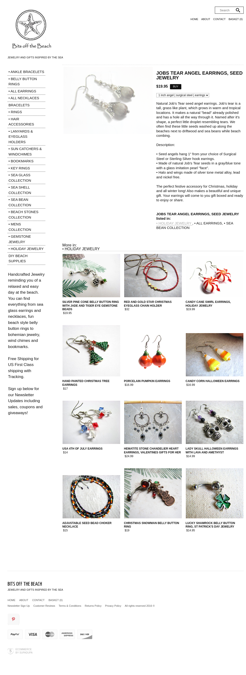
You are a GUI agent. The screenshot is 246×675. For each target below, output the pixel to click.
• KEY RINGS (19, 168)
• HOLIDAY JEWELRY (26, 249)
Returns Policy (93, 605)
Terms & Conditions (70, 605)
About (205, 19)
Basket (236, 19)
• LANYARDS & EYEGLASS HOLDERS (20, 136)
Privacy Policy (113, 605)
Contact (219, 19)
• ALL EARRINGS (22, 91)
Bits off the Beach (25, 584)
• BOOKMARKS (21, 161)
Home (194, 19)
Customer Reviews (44, 605)
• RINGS (15, 112)
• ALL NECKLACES (23, 98)
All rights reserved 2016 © (140, 605)
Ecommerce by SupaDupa (24, 651)
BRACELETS (19, 105)
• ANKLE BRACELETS (26, 72)
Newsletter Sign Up (19, 605)
